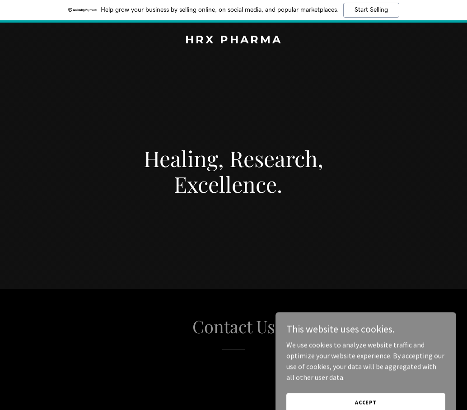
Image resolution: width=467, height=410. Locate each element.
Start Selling (371, 10)
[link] (233, 40)
